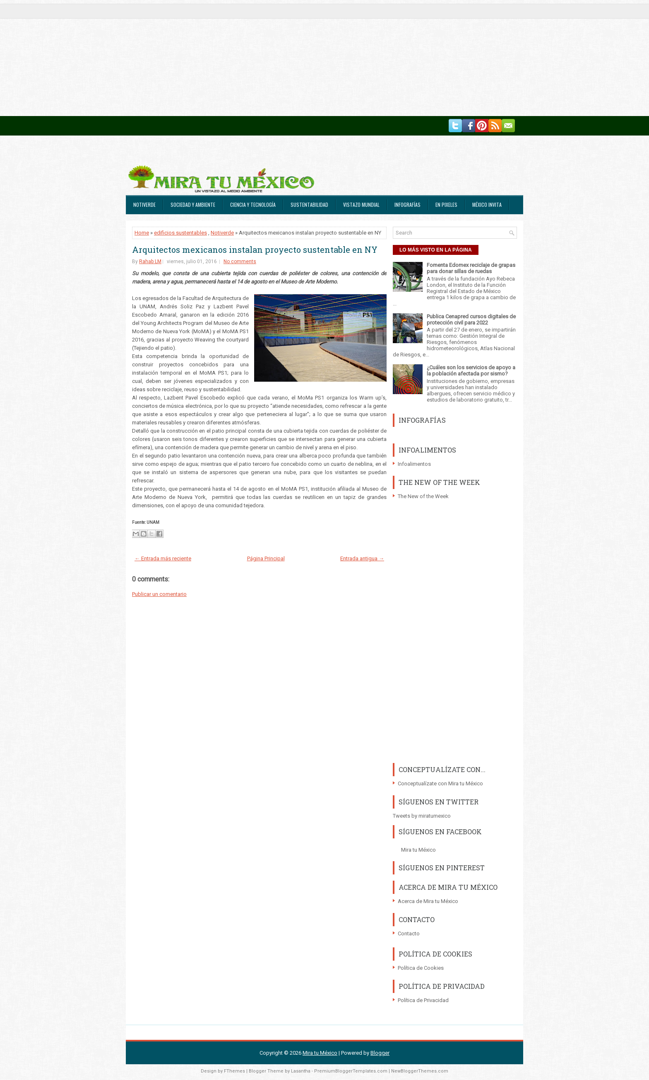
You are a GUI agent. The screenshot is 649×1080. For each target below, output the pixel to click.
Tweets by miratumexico (422, 816)
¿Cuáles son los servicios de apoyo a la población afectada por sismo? (471, 370)
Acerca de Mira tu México (428, 901)
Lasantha (300, 1071)
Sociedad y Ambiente (193, 204)
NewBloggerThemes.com (419, 1071)
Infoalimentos (414, 464)
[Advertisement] (248, 58)
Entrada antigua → (362, 558)
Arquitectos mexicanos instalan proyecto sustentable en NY (254, 249)
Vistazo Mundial (361, 204)
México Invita (487, 204)
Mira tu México (418, 850)
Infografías (407, 204)
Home (142, 233)
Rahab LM (150, 261)
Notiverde (144, 204)
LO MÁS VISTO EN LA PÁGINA (435, 250)
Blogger (379, 1053)
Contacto (409, 933)
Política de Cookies (421, 968)
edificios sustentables (180, 233)
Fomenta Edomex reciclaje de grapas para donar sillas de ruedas (471, 268)
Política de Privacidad (423, 1000)
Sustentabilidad (309, 204)
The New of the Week (423, 496)
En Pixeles (446, 204)
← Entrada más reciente (163, 558)
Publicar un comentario (159, 594)
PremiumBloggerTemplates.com (350, 1071)
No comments (240, 261)
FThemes (234, 1071)
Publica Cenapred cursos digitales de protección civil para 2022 (471, 319)
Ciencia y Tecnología (253, 204)
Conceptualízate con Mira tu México (440, 783)
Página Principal (266, 558)
